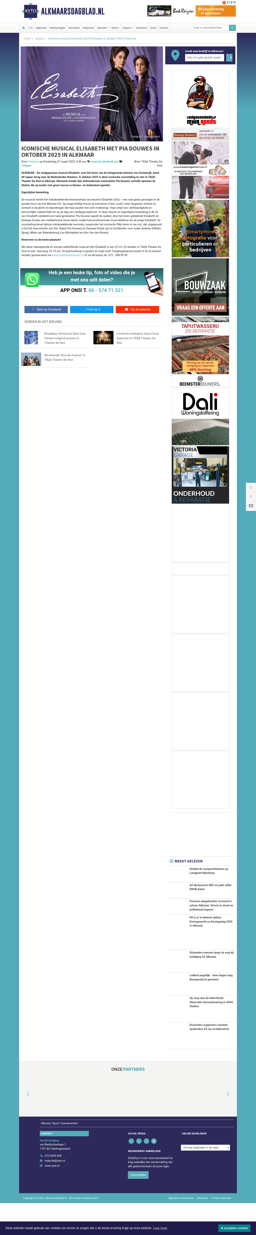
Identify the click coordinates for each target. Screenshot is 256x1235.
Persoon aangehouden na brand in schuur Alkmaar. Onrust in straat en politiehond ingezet (211, 914)
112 (30, 27)
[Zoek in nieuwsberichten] (210, 28)
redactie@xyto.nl (55, 1193)
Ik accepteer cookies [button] (234, 1228)
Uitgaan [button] (126, 27)
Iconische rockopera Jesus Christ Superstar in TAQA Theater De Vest (138, 338)
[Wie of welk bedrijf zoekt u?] (204, 57)
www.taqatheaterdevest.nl (68, 255)
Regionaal (88, 27)
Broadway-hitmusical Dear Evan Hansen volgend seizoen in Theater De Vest (65, 338)
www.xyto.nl (52, 1197)
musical (96, 161)
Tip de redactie (137, 309)
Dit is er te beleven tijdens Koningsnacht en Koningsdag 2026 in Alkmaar (211, 953)
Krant (153, 27)
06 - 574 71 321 (105, 290)
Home (27, 38)
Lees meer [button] (160, 1228)
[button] (23, 1126)
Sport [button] (114, 27)
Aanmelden (138, 1207)
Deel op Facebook (46, 309)
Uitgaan (39, 38)
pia (116, 161)
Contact (164, 27)
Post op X (91, 309)
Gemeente (74, 27)
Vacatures (141, 27)
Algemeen (41, 27)
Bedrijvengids (57, 27)
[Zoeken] (232, 28)
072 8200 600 (53, 1188)
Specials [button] (101, 27)
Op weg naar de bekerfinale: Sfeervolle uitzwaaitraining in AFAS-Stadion (212, 1034)
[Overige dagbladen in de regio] (205, 1179)
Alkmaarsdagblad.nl (73, 11)
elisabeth (107, 161)
